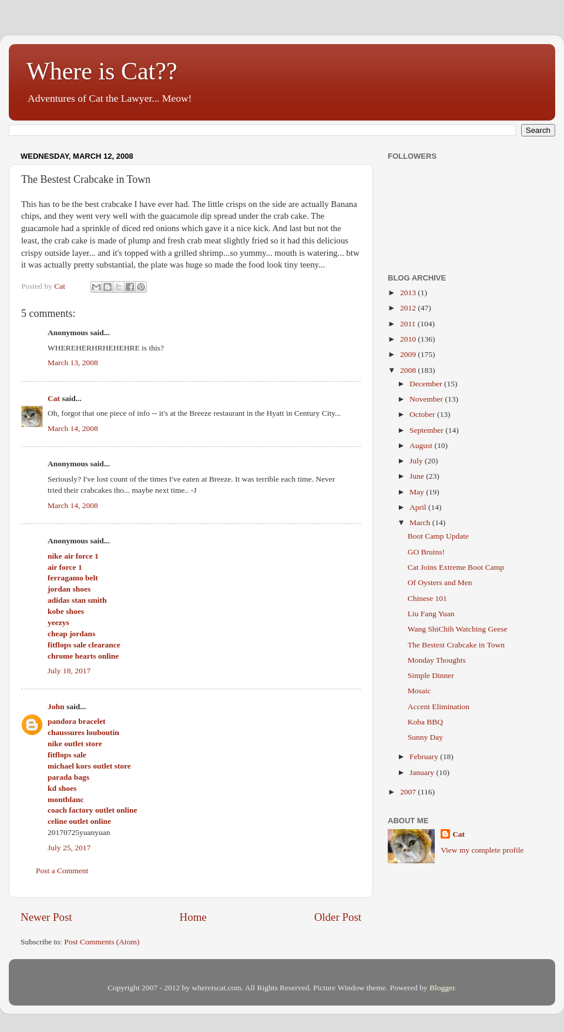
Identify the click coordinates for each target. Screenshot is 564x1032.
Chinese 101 (427, 598)
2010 (409, 339)
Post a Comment (62, 870)
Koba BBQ (425, 721)
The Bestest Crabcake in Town (456, 644)
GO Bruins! (426, 551)
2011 (409, 323)
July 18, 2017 (69, 670)
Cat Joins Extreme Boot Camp (456, 567)
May (417, 491)
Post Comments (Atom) (101, 941)
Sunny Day (425, 737)
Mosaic (419, 690)
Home (193, 917)
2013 (409, 292)
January (422, 772)
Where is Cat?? (101, 71)
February (424, 756)
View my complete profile (482, 850)
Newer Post (46, 917)
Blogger (442, 987)
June (417, 476)
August (421, 445)
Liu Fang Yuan (431, 613)
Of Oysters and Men (440, 582)
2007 (409, 791)
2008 (409, 370)
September (427, 430)
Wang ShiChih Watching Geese (458, 628)
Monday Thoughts (437, 660)
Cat (54, 398)
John (56, 706)
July (417, 460)
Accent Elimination (438, 706)
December (426, 383)
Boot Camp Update (438, 536)
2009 (409, 354)
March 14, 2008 (73, 428)
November (427, 399)
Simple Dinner (431, 675)
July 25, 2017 (69, 847)
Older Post (337, 917)
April (418, 507)
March (420, 522)
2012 (409, 307)
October (423, 414)
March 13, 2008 (73, 362)
